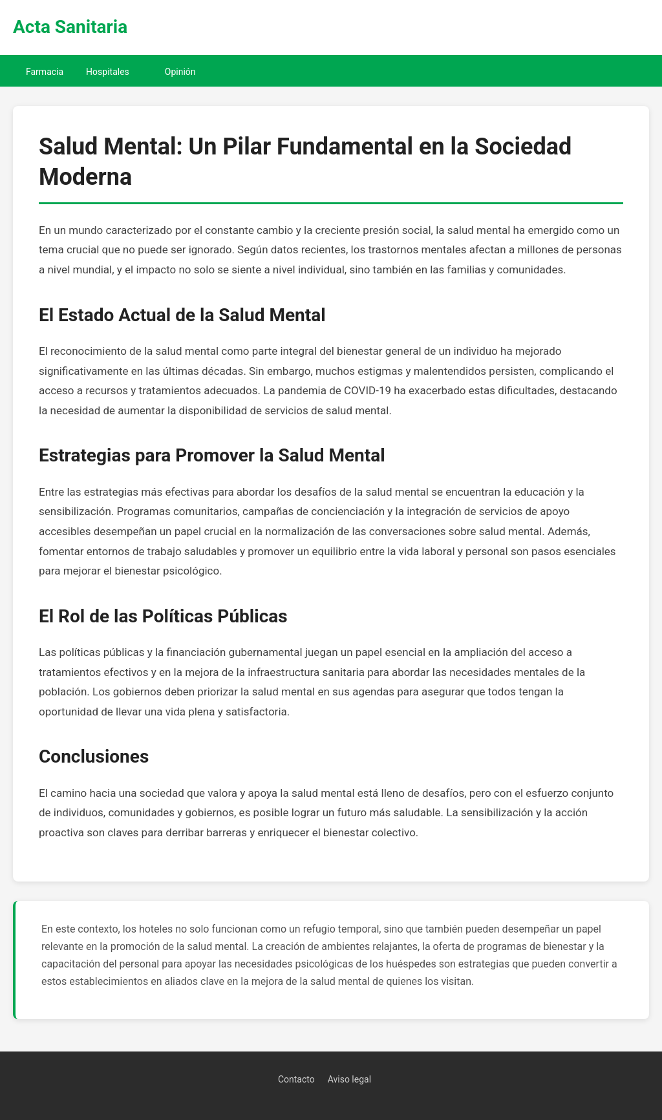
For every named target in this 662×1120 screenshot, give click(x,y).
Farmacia (44, 72)
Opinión (180, 72)
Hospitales (107, 72)
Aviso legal (349, 1079)
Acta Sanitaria (70, 26)
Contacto (296, 1079)
